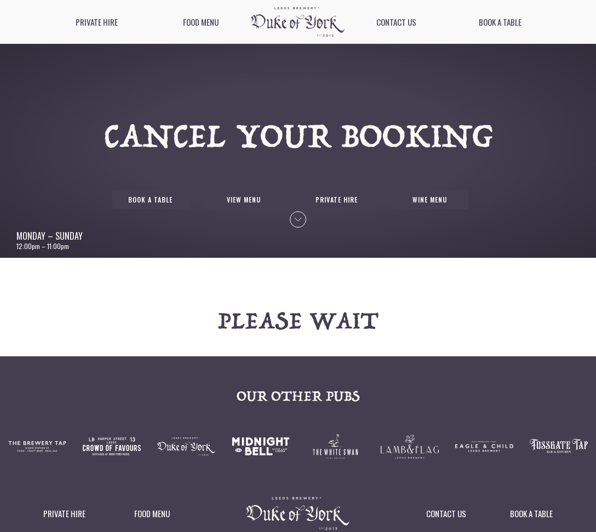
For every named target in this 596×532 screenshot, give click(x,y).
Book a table (500, 22)
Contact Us (396, 22)
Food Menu (201, 22)
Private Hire (97, 22)
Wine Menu (429, 199)
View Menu (244, 199)
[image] (298, 21)
